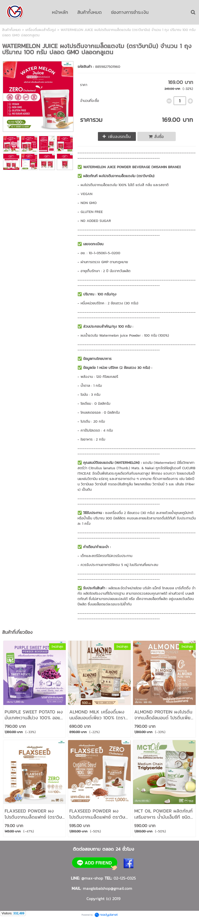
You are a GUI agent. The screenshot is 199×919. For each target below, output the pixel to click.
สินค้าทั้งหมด (11, 30)
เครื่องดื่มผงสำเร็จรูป (40, 30)
